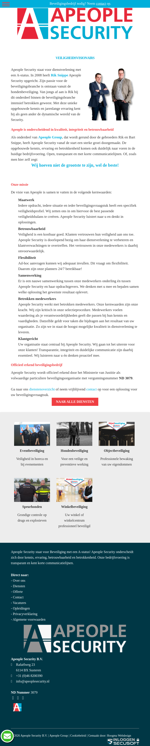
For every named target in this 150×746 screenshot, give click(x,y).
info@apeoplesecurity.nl (32, 681)
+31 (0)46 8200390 (29, 676)
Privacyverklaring (25, 614)
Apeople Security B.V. (34, 735)
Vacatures (19, 603)
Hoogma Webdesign (119, 735)
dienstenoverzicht (42, 389)
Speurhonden (32, 507)
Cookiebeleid (78, 735)
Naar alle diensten (75, 401)
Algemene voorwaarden (29, 619)
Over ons (19, 580)
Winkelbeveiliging (74, 507)
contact (101, 3)
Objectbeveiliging (116, 450)
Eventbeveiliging (32, 450)
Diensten (19, 586)
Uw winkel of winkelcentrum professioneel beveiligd (74, 520)
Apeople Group (58, 735)
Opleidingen (21, 608)
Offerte (18, 591)
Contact (18, 597)
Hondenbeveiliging (74, 450)
